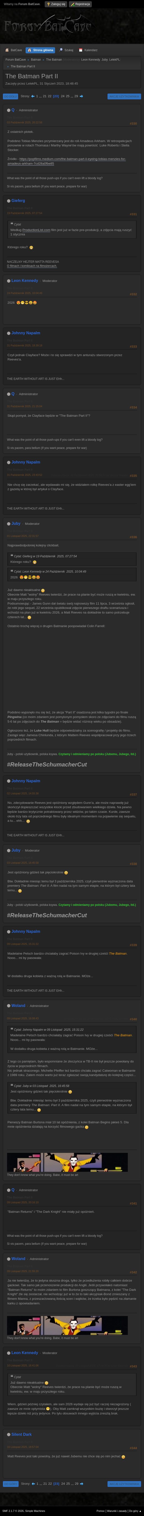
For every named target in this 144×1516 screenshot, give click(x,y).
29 (76, 96)
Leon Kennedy (90, 59)
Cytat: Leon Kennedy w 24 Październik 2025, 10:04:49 (50, 571)
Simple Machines (35, 1510)
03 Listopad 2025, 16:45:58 (23, 862)
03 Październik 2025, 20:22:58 (24, 122)
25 (68, 96)
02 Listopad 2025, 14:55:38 (23, 793)
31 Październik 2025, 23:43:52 (24, 474)
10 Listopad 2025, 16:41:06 (23, 1365)
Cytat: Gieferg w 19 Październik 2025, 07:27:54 (45, 556)
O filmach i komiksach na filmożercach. (32, 266)
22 (49, 96)
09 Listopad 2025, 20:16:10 (23, 1202)
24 (63, 96)
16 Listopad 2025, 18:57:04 (23, 1446)
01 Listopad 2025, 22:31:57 (23, 536)
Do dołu (10, 96)
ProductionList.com (36, 230)
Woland (18, 1006)
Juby (105, 59)
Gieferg (18, 201)
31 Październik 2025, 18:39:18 (24, 345)
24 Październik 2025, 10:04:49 (24, 293)
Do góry (10, 1484)
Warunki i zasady (117, 1510)
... (41, 96)
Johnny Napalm (25, 333)
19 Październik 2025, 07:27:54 (24, 213)
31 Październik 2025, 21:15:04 (24, 406)
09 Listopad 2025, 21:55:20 (23, 1271)
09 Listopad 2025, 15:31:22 (23, 943)
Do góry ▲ (135, 1510)
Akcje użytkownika (124, 96)
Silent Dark (21, 1434)
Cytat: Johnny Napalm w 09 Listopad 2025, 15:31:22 (49, 1029)
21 (45, 96)
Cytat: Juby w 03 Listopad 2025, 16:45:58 (41, 1086)
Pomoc (101, 1510)
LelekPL (114, 59)
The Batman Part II (19, 117)
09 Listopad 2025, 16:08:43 (23, 1018)
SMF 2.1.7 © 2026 (13, 1510)
